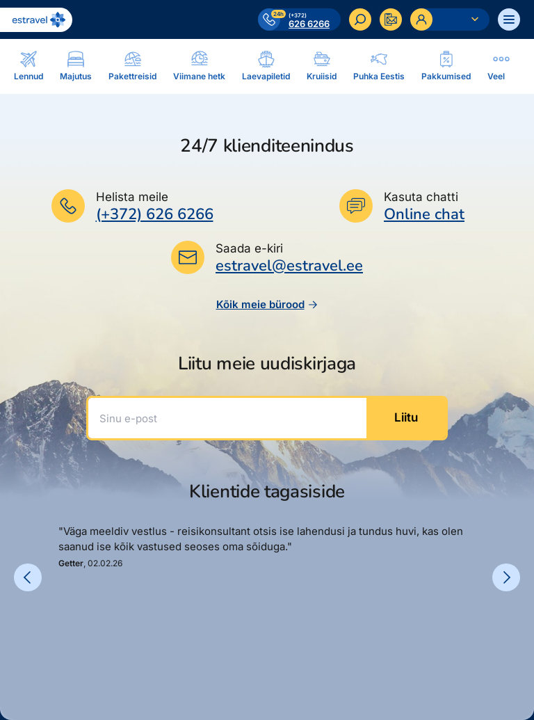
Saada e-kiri (249, 248)
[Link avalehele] (36, 20)
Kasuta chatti (421, 197)
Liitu (406, 417)
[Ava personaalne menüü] (450, 19)
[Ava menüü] (509, 19)
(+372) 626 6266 (154, 214)
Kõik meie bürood (267, 304)
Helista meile (132, 197)
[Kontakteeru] (391, 19)
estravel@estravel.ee (289, 265)
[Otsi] (360, 19)
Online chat (424, 214)
